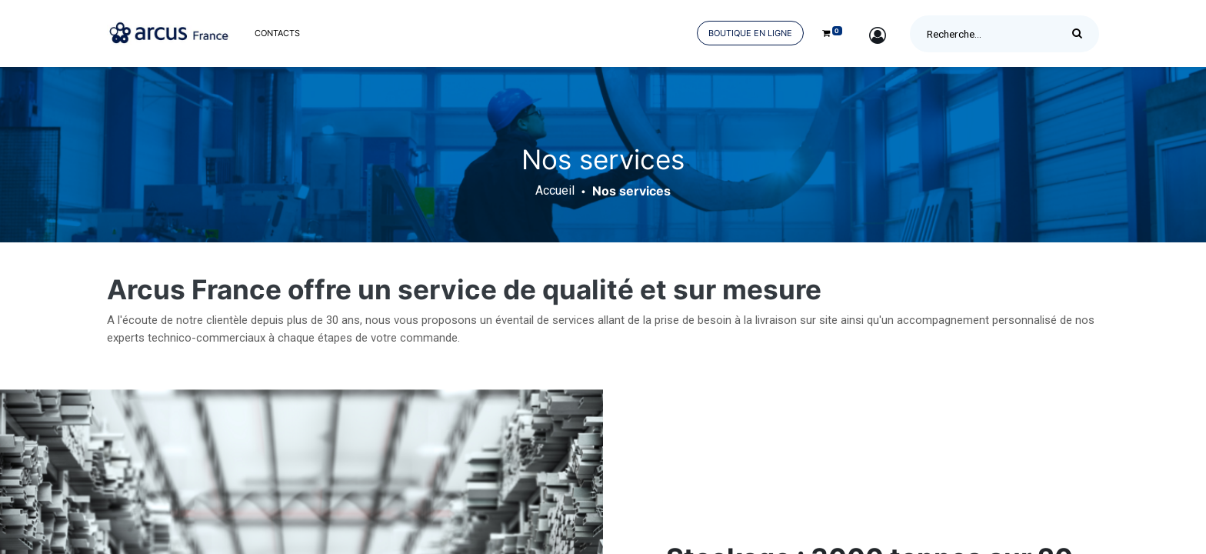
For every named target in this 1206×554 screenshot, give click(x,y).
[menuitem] (277, 33)
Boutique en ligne (750, 33)
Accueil (555, 190)
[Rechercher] (1081, 33)
